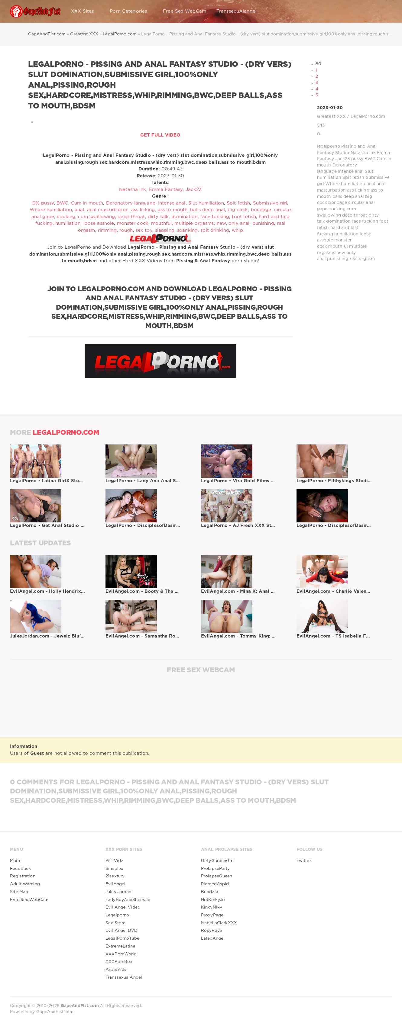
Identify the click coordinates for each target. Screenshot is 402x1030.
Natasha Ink (363, 153)
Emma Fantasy (166, 190)
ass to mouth (172, 210)
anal (371, 184)
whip (237, 230)
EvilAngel (115, 884)
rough (126, 230)
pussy (357, 159)
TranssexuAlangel (236, 11)
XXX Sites (85, 11)
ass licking (358, 190)
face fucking (365, 221)
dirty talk (158, 217)
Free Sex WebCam (184, 11)
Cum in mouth (87, 203)
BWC (370, 159)
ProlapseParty (215, 868)
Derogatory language (130, 203)
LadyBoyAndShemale (127, 900)
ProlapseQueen (216, 876)
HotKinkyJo (213, 900)
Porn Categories (131, 11)
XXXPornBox (118, 962)
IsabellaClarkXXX (219, 923)
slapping (164, 230)
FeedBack (20, 868)
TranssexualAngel (123, 977)
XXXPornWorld (121, 954)
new (340, 253)
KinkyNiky (211, 907)
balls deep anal (348, 197)
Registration (22, 876)
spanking (187, 230)
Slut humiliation (206, 203)
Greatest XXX (331, 116)
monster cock (132, 223)
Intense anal (351, 171)
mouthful (338, 246)
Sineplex (114, 868)
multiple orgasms (194, 223)
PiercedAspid (215, 884)
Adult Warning (25, 884)
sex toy (144, 230)
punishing (337, 259)
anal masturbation (107, 210)
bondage (337, 203)
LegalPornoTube (122, 938)
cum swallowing (96, 217)
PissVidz (114, 861)
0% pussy (43, 203)
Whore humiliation (345, 184)
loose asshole (98, 223)
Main (15, 861)
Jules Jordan (118, 892)
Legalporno (117, 915)
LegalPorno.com (368, 116)
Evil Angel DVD (121, 930)
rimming (107, 230)
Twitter (304, 861)
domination (338, 221)
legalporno (328, 146)
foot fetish (244, 217)
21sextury (115, 876)
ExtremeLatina (120, 946)
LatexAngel (213, 938)
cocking (337, 209)
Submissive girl (270, 203)
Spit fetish (353, 177)
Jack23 (342, 159)
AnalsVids (115, 969)
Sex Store (115, 923)
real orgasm (362, 259)
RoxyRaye (211, 930)
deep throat (354, 215)
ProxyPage (212, 915)
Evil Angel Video (122, 907)
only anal (239, 223)
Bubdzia (209, 892)
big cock (238, 210)
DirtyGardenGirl (217, 861)
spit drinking (214, 230)
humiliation (346, 234)
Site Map (19, 892)
